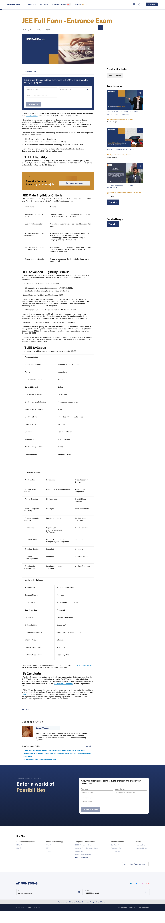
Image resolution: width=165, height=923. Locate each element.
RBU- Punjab (79, 864)
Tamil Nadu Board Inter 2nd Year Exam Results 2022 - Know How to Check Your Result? (54, 763)
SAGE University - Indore (83, 867)
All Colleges (44, 4)
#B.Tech (25, 722)
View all (112, 202)
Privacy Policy (89, 914)
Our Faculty (115, 864)
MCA (47, 857)
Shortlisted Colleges (61, 4)
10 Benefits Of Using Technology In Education (40, 772)
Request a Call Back (74, 195)
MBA (110, 75)
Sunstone (81, 4)
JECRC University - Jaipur (83, 857)
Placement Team (116, 860)
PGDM (118, 75)
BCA (47, 860)
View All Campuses (81, 870)
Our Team (114, 857)
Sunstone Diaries (141, 860)
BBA (17, 860)
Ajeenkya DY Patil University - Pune (86, 860)
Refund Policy (100, 914)
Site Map (20, 848)
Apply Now (151, 4)
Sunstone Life (140, 857)
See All (90, 758)
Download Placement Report (135, 876)
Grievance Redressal (76, 914)
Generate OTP (33, 104)
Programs (32, 4)
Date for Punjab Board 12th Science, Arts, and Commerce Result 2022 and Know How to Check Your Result (57, 767)
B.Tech (48, 864)
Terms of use (62, 914)
